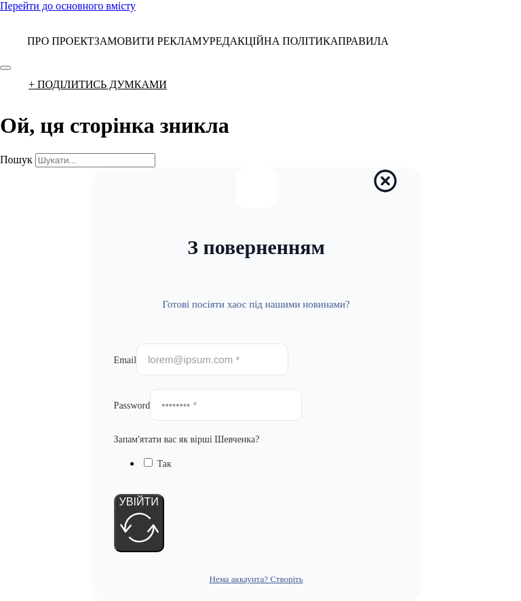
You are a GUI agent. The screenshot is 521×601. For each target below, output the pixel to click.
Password (132, 405)
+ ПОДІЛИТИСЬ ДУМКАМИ (97, 84)
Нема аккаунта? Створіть (256, 579)
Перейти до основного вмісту (68, 6)
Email (125, 360)
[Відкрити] (5, 68)
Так (164, 464)
